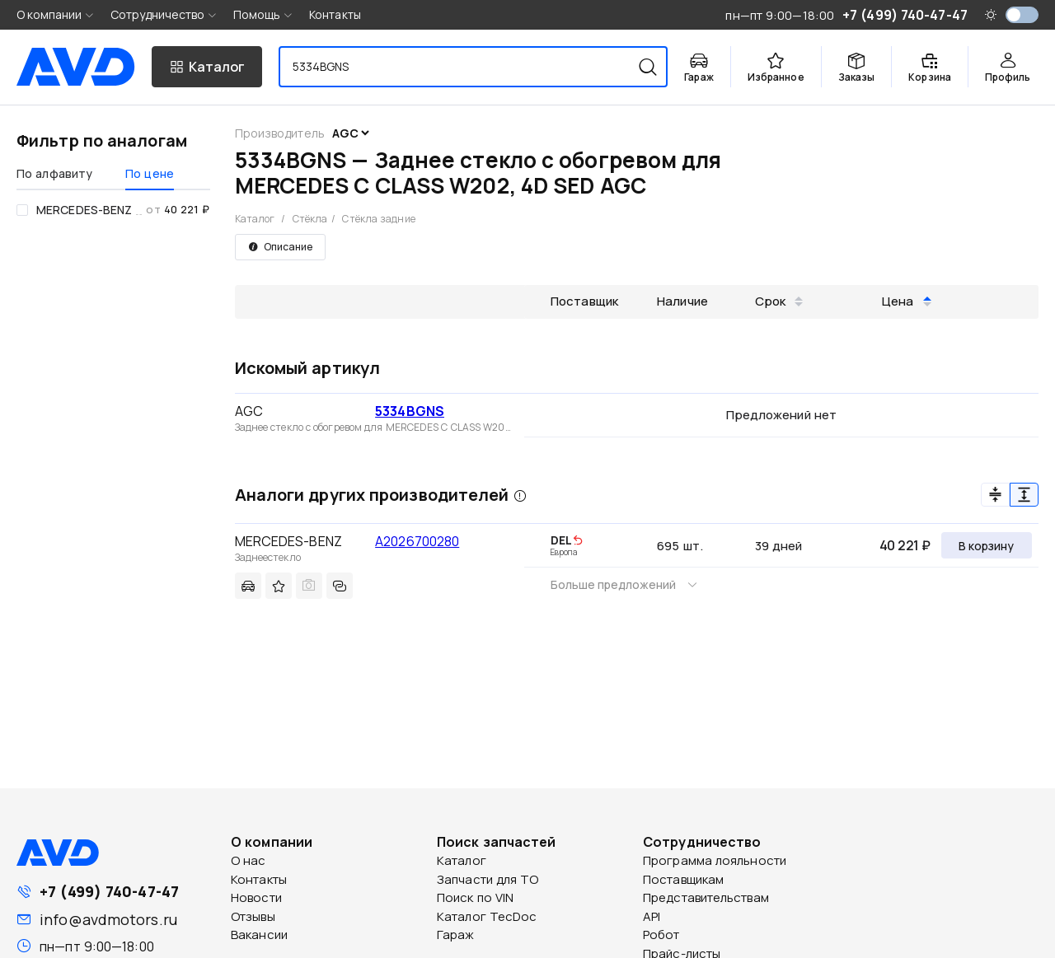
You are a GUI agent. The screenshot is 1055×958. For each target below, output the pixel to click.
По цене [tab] (149, 173)
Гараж (456, 934)
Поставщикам (683, 879)
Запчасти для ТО (488, 879)
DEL (561, 540)
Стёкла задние (378, 219)
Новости (256, 897)
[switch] (1022, 15)
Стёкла (310, 219)
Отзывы (253, 916)
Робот (661, 934)
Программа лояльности (714, 860)
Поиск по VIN (475, 897)
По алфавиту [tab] (54, 173)
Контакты (335, 14)
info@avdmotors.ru (108, 919)
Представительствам (706, 897)
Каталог (255, 219)
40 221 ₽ (905, 545)
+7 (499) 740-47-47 (109, 891)
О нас (248, 860)
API (651, 916)
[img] (577, 541)
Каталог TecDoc (487, 916)
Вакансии (259, 934)
